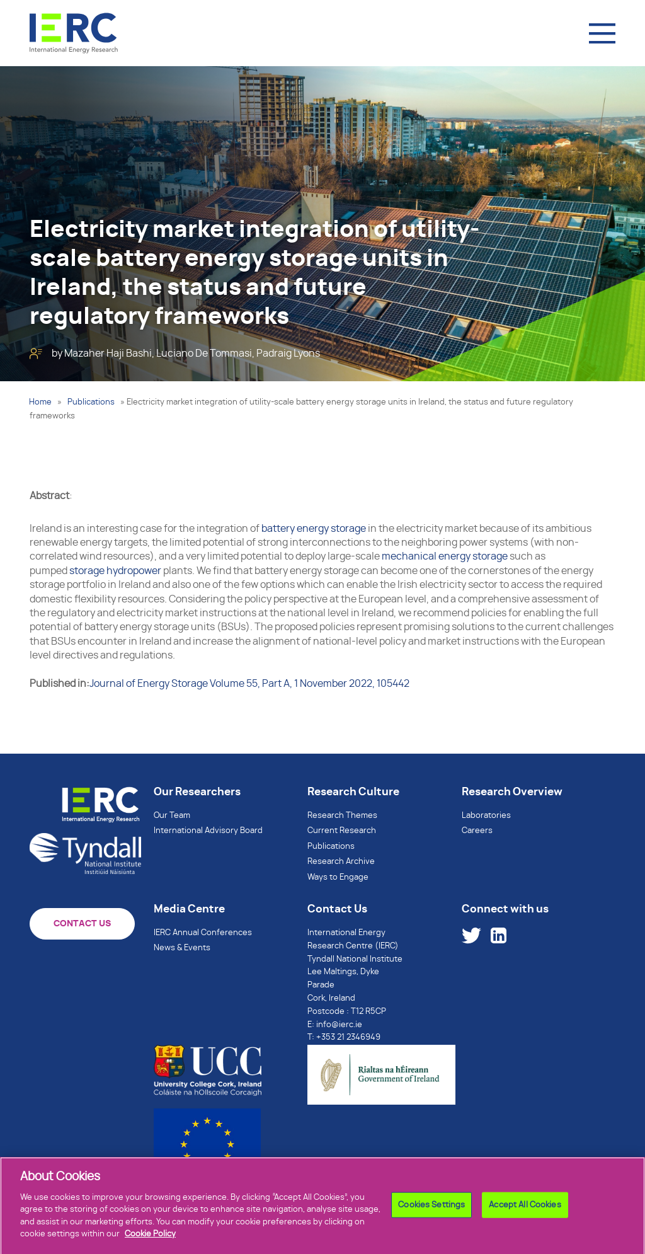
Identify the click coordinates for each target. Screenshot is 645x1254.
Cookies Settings (431, 1209)
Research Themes (342, 816)
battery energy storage (313, 529)
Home (40, 402)
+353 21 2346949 (348, 1037)
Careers (477, 831)
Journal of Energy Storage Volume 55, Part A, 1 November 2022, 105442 (249, 684)
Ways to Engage (337, 877)
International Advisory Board (208, 831)
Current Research (341, 831)
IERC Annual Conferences (203, 933)
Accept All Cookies (525, 1209)
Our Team (172, 816)
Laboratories (486, 816)
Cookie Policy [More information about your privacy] (150, 1239)
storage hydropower (115, 571)
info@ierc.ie (339, 1025)
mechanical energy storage (445, 556)
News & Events (182, 948)
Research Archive (341, 862)
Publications (91, 402)
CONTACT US (82, 923)
